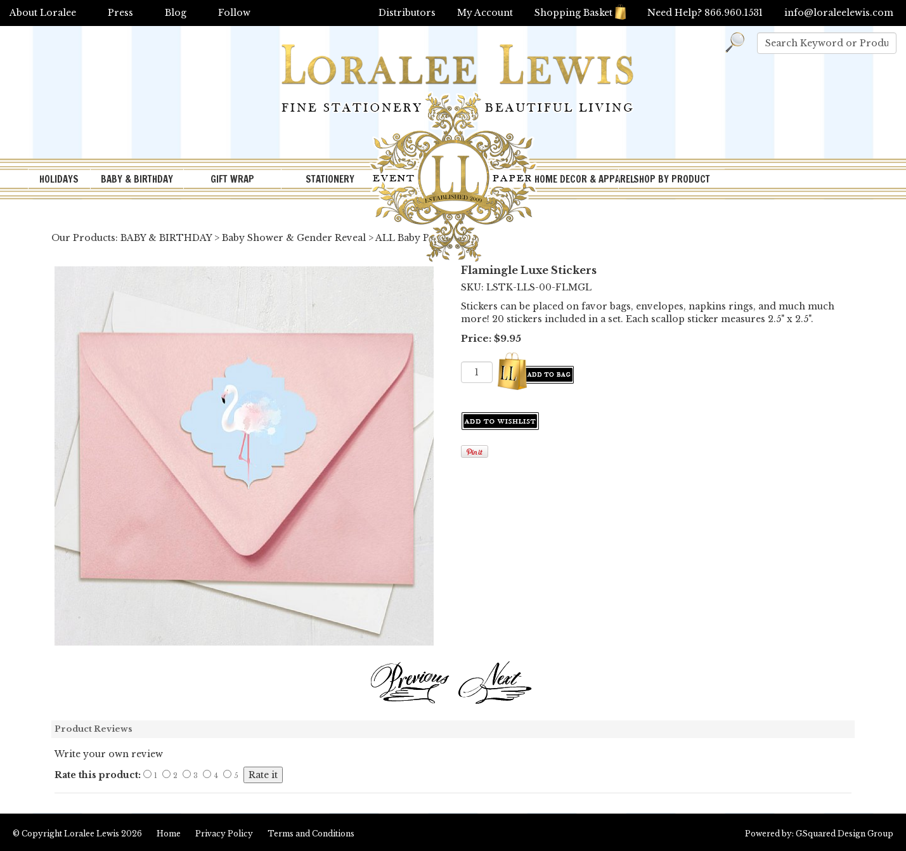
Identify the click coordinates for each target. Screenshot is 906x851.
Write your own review (109, 754)
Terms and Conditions (311, 833)
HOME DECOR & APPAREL (576, 179)
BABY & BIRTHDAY (137, 179)
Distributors (407, 12)
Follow (234, 12)
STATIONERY (330, 179)
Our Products (83, 238)
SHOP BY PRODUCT (671, 179)
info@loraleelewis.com (838, 12)
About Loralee (43, 12)
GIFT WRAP (232, 179)
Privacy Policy (224, 833)
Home (169, 833)
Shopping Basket (580, 12)
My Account (485, 12)
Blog (175, 12)
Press (120, 12)
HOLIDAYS (59, 179)
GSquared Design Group (844, 833)
